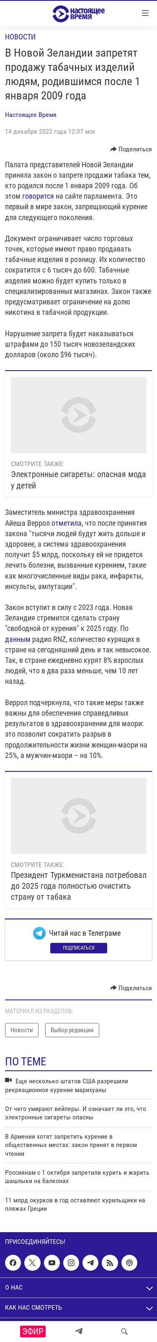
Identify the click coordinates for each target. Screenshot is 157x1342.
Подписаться (79, 948)
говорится (38, 196)
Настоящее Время (31, 115)
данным (18, 639)
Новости (20, 36)
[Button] (131, 149)
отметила (66, 523)
